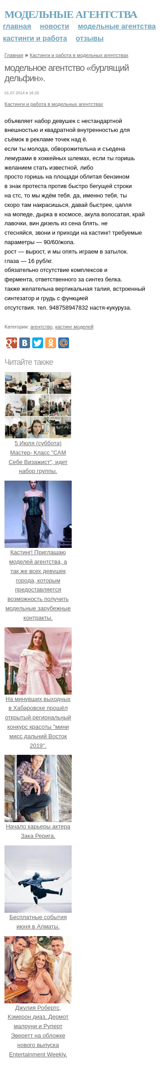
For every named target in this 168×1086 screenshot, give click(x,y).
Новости (54, 26)
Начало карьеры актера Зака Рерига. (38, 827)
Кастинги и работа (35, 38)
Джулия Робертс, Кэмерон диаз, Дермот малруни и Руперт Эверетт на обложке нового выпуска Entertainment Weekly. (38, 1026)
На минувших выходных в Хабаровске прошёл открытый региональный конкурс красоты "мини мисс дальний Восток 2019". (38, 717)
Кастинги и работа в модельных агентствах (79, 55)
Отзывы (89, 38)
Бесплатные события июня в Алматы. (38, 917)
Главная (17, 26)
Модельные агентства (70, 14)
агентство (41, 326)
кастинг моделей (74, 326)
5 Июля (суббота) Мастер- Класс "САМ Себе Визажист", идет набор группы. (38, 452)
